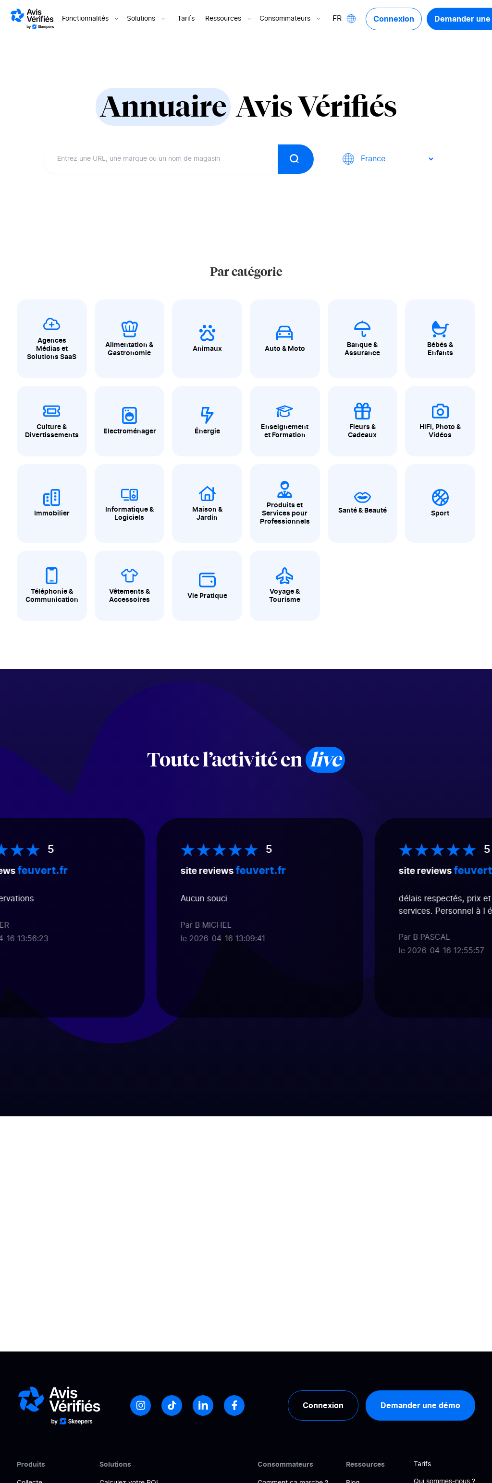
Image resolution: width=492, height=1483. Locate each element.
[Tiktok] (171, 1405)
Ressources (229, 18)
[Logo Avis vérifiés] (32, 18)
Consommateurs (290, 18)
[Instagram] (140, 1405)
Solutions (147, 18)
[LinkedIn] (203, 1405)
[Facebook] (234, 1405)
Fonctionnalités (91, 18)
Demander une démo (420, 1405)
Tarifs (186, 18)
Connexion (393, 19)
